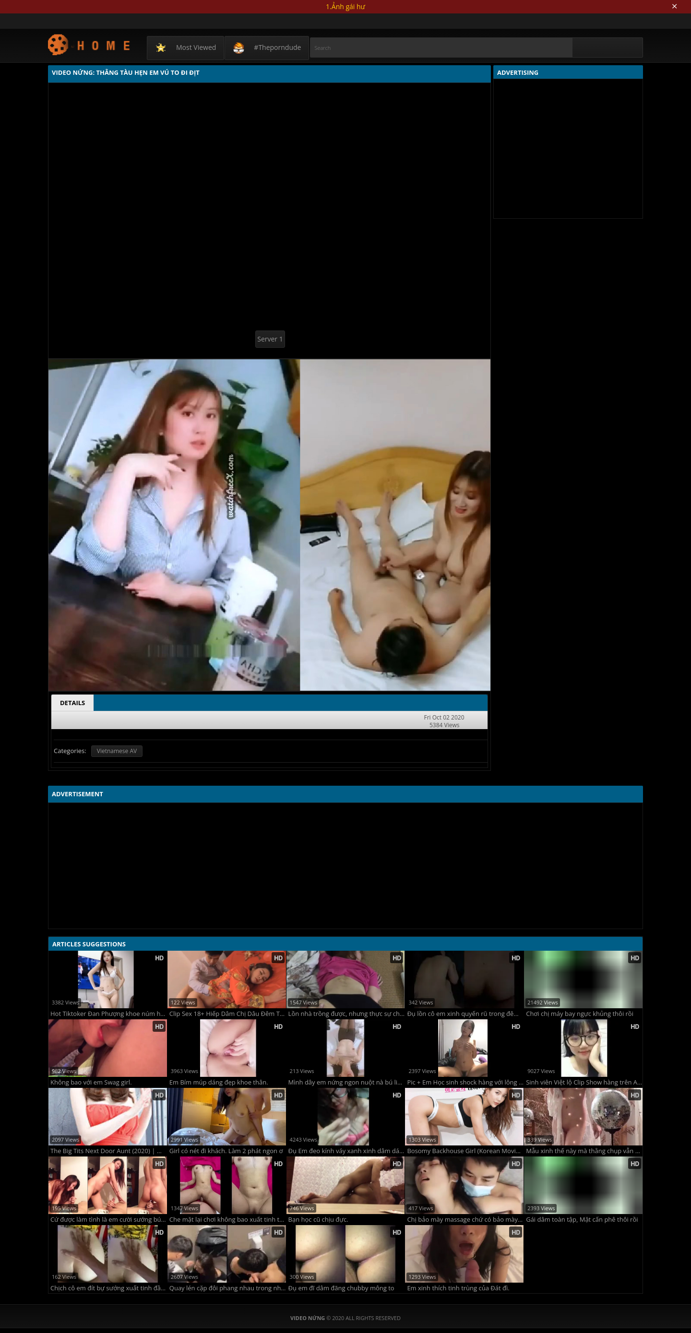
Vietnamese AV (117, 751)
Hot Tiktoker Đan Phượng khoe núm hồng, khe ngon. (108, 1014)
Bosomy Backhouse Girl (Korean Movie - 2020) (465, 1151)
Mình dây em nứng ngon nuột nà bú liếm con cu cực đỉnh (346, 1082)
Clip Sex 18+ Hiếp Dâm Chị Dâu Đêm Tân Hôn (227, 1014)
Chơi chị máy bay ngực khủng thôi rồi (579, 1014)
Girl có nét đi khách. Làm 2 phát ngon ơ (226, 1151)
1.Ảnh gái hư (345, 6)
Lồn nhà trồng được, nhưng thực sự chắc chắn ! (346, 1014)
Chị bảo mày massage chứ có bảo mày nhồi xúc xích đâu (465, 1219)
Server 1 (270, 338)
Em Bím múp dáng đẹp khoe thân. (218, 1082)
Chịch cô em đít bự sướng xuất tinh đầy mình (108, 1288)
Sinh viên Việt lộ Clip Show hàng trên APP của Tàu (584, 1082)
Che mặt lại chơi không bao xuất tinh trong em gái (227, 1219)
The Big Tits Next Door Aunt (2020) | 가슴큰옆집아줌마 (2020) (108, 1151)
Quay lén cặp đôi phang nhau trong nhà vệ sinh (227, 1288)
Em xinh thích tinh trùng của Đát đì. (458, 1288)
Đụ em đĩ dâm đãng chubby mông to (341, 1288)
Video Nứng (89, 44)
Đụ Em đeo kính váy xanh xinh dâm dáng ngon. (346, 1151)
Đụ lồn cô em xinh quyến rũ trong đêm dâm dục (465, 1014)
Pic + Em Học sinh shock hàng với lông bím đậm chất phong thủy (465, 1082)
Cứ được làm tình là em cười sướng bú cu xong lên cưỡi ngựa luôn (108, 1219)
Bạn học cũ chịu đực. (318, 1219)
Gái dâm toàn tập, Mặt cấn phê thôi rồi (582, 1219)
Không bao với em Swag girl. (91, 1082)
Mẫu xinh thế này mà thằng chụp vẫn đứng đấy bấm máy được (584, 1151)
